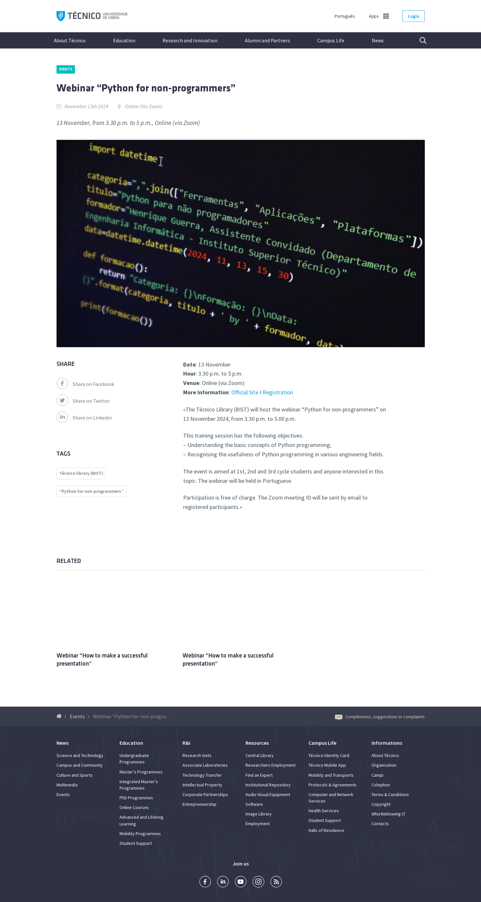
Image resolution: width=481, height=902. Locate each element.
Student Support (136, 843)
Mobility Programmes (140, 833)
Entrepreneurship (199, 804)
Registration (278, 392)
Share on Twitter (83, 400)
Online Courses (134, 807)
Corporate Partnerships (205, 794)
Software (254, 804)
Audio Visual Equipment (268, 794)
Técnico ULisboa (92, 16)
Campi (377, 775)
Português (345, 16)
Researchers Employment (271, 765)
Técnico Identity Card (328, 755)
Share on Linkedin (84, 417)
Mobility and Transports (331, 775)
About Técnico (70, 40)
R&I (186, 743)
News (378, 40)
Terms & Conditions (390, 794)
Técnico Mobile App (327, 765)
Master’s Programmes (141, 772)
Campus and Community (80, 765)
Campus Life (330, 40)
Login (413, 16)
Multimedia (67, 785)
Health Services (323, 811)
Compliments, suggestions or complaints (380, 717)
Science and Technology (80, 755)
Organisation (383, 765)
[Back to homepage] (60, 716)
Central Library (260, 755)
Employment (258, 823)
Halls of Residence (326, 830)
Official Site (244, 392)
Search (419, 40)
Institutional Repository (268, 785)
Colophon (380, 785)
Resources (257, 743)
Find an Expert (259, 775)
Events (66, 69)
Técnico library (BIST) (81, 473)
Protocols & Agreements (332, 785)
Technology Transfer (202, 775)
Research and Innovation (189, 40)
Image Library (259, 814)
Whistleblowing (386, 814)
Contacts (380, 823)
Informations (386, 743)
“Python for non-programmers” (91, 491)
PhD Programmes (136, 798)
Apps (374, 16)
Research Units (197, 755)
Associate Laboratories (205, 765)
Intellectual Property (202, 785)
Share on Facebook (85, 384)
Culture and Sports (75, 775)
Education (124, 40)
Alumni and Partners (267, 40)
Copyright (381, 804)
